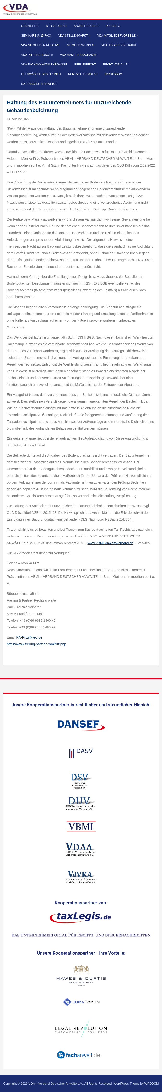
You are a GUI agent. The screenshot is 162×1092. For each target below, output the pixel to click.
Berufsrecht (85, 64)
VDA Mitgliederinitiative (40, 45)
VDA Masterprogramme (79, 55)
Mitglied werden (80, 45)
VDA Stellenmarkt (74, 35)
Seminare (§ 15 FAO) (36, 35)
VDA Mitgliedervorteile (117, 35)
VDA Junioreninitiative (119, 45)
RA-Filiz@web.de (29, 637)
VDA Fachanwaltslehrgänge (44, 64)
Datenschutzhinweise (39, 83)
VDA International (37, 55)
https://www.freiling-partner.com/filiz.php (36, 644)
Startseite (30, 26)
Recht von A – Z (115, 64)
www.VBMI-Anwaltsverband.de (110, 543)
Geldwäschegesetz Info (41, 74)
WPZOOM (151, 1083)
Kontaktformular (83, 74)
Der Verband (56, 26)
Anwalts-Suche (86, 26)
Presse (113, 26)
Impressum (113, 74)
